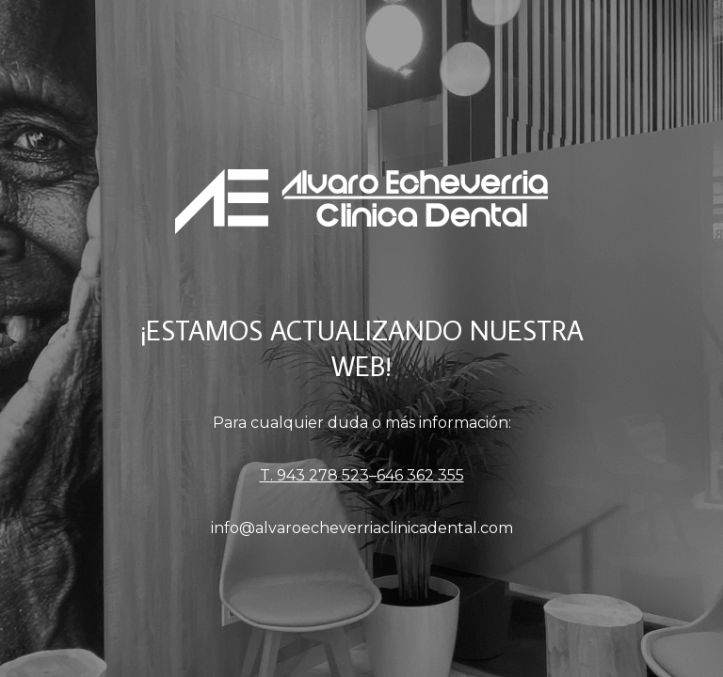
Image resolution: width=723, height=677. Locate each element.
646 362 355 (420, 475)
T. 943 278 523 (314, 475)
